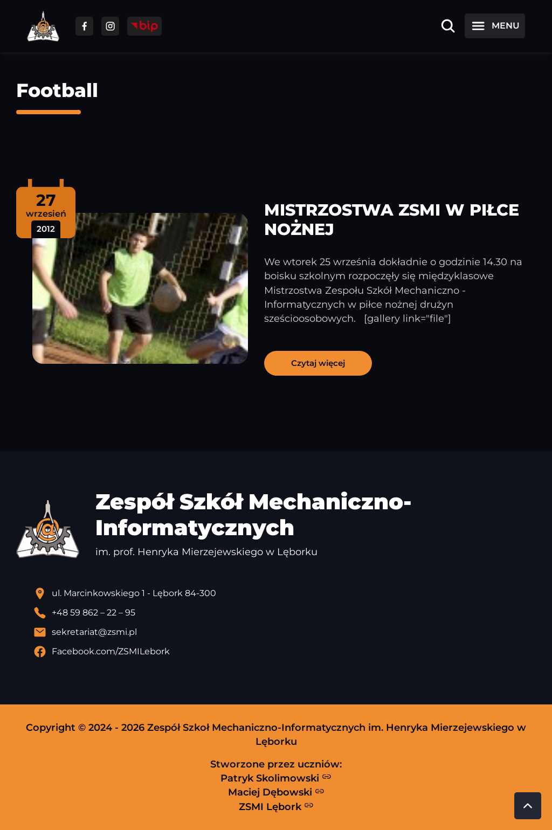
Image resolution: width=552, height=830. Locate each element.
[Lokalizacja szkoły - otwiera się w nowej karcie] (284, 593)
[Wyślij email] (284, 632)
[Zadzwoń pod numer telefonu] (284, 612)
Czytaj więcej (318, 363)
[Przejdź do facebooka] (84, 26)
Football (57, 90)
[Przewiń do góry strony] (527, 805)
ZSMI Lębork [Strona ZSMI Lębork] (276, 806)
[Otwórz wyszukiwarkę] (448, 26)
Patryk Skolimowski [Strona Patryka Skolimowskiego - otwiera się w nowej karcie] (276, 778)
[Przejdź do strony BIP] (144, 26)
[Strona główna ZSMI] (43, 26)
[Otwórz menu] (495, 25)
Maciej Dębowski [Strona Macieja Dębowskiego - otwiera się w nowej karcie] (276, 792)
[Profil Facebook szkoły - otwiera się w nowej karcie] (284, 651)
